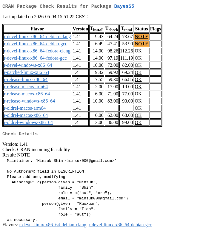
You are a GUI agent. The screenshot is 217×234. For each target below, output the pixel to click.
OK (138, 52)
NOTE (141, 37)
